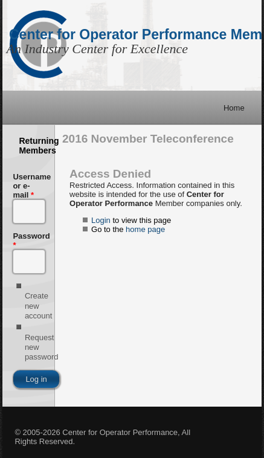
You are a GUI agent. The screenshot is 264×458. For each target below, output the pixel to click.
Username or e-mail (28, 185)
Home (234, 107)
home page (145, 229)
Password (28, 240)
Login (101, 220)
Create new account (39, 305)
